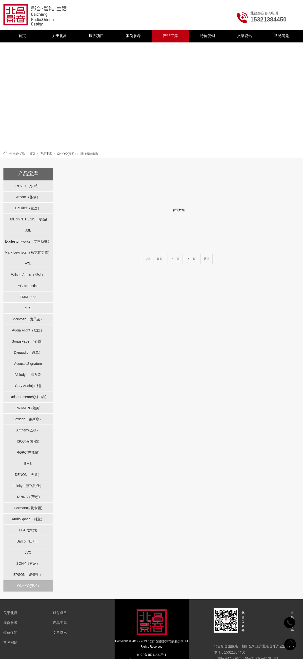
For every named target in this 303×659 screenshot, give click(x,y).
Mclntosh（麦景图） (27, 319)
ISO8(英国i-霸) (28, 441)
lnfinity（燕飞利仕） (28, 486)
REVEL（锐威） (28, 186)
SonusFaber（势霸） (28, 341)
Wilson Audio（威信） (28, 275)
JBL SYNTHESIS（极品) (28, 219)
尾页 (206, 259)
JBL (28, 230)
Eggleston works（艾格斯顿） (28, 241)
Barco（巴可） (28, 541)
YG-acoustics (28, 286)
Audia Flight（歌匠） (28, 330)
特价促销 (207, 36)
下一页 (191, 259)
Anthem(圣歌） (28, 430)
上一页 (174, 259)
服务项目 (96, 36)
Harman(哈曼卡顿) (28, 508)
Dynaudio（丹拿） (28, 352)
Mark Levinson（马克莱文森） (28, 252)
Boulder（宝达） (28, 208)
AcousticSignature (28, 364)
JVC (28, 552)
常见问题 (281, 36)
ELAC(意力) (28, 530)
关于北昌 (59, 36)
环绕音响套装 (89, 153)
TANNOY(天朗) (28, 497)
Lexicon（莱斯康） (27, 419)
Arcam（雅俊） (28, 197)
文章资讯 (244, 36)
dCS (28, 308)
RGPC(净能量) (28, 452)
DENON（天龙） (28, 475)
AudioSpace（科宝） (28, 519)
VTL (28, 264)
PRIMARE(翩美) (28, 408)
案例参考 (133, 36)
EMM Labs (28, 297)
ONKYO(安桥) (66, 153)
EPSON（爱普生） (28, 575)
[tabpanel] (151, 95)
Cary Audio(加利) (28, 386)
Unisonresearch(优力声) (28, 397)
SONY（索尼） (28, 563)
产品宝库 (170, 36)
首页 (22, 36)
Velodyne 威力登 (28, 375)
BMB (28, 463)
